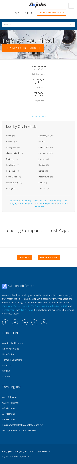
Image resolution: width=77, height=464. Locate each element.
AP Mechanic (8, 408)
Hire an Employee (48, 257)
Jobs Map (61, 203)
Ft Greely (12, 159)
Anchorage (45, 135)
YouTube (35, 306)
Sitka (42, 182)
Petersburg (45, 176)
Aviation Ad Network (51, 306)
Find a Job (24, 257)
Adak (10, 135)
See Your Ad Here (38, 116)
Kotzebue (12, 170)
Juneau (43, 159)
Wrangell (12, 188)
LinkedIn (26, 306)
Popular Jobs (26, 203)
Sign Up (28, 12)
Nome (43, 170)
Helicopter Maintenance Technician (19, 430)
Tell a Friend (27, 309)
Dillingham (13, 147)
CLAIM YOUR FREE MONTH (51, 12)
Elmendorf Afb (14, 153)
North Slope (13, 176)
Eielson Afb (45, 147)
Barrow (11, 141)
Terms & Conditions (12, 359)
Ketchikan (12, 165)
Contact (6, 370)
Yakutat (43, 188)
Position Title (40, 200)
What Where (38, 206)
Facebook (7, 306)
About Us (7, 365)
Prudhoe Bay (14, 182)
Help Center (8, 354)
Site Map (6, 376)
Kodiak (43, 165)
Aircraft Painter (9, 397)
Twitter (16, 306)
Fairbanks (45, 153)
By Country (26, 200)
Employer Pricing (10, 348)
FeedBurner (8, 309)
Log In (17, 12)
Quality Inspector (10, 402)
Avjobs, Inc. (18, 451)
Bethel (43, 141)
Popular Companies (44, 203)
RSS (65, 306)
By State (14, 200)
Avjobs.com (7, 456)
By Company (55, 200)
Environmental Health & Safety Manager (22, 424)
